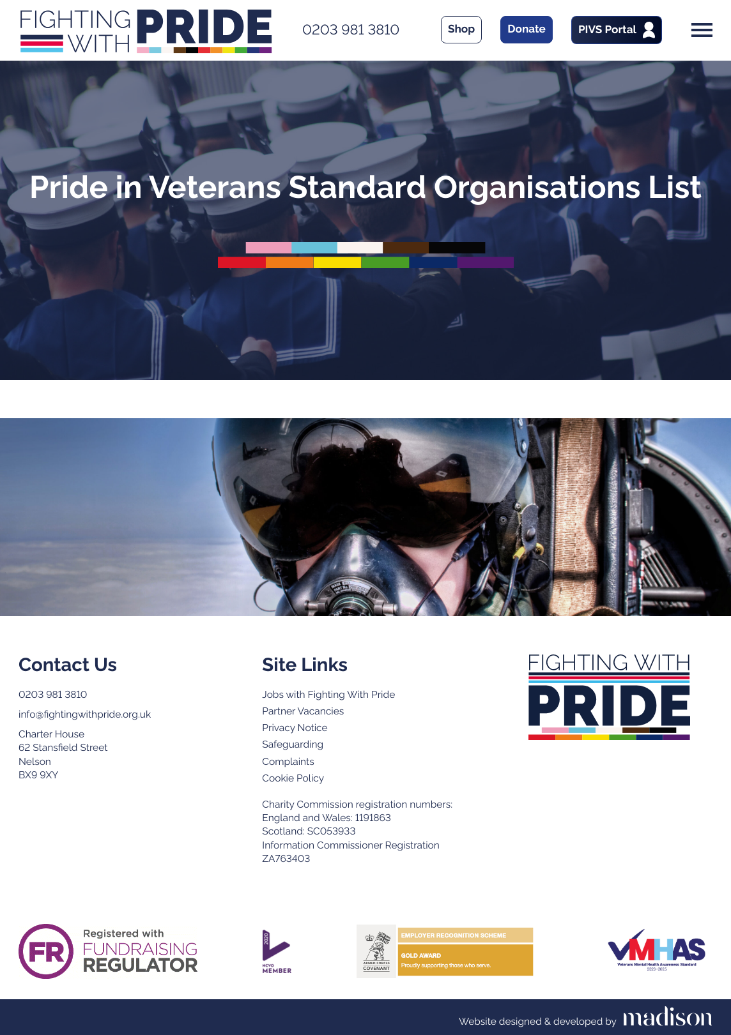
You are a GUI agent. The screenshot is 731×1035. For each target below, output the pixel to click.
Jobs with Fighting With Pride (328, 694)
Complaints (288, 761)
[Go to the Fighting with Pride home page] (609, 697)
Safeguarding (292, 744)
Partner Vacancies (303, 711)
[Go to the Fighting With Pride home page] (146, 30)
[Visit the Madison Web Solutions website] (585, 1017)
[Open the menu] (701, 30)
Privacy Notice (294, 727)
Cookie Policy (293, 778)
